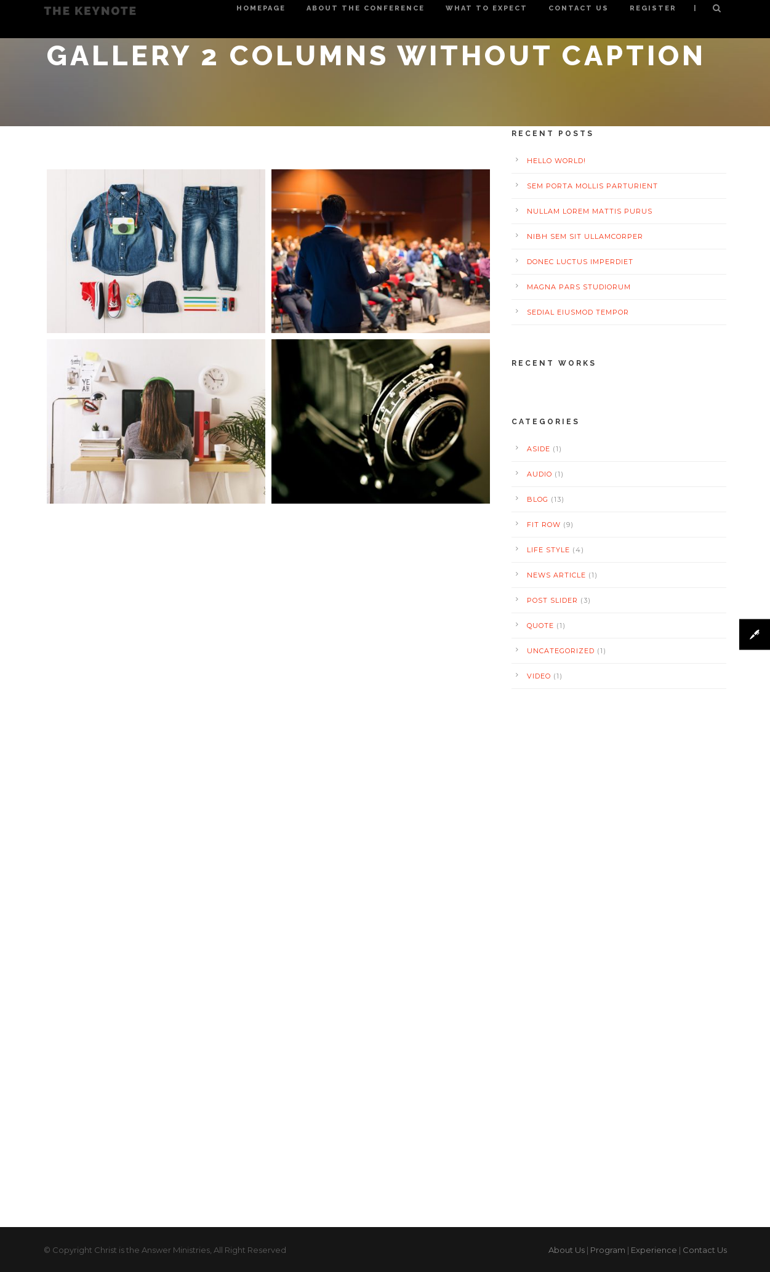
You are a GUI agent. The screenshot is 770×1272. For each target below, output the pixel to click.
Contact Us (578, 8)
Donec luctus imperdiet (580, 261)
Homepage (261, 8)
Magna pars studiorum (579, 287)
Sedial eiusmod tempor (578, 312)
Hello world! (556, 160)
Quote (540, 625)
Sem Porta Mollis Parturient (592, 186)
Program (607, 1250)
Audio (539, 474)
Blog (537, 499)
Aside (538, 449)
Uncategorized (561, 650)
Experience (654, 1250)
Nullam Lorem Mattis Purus (589, 211)
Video (539, 676)
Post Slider (552, 600)
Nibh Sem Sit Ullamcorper (585, 236)
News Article (556, 575)
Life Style (548, 549)
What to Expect (486, 8)
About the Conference (366, 8)
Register (653, 8)
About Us (566, 1250)
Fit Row (544, 524)
